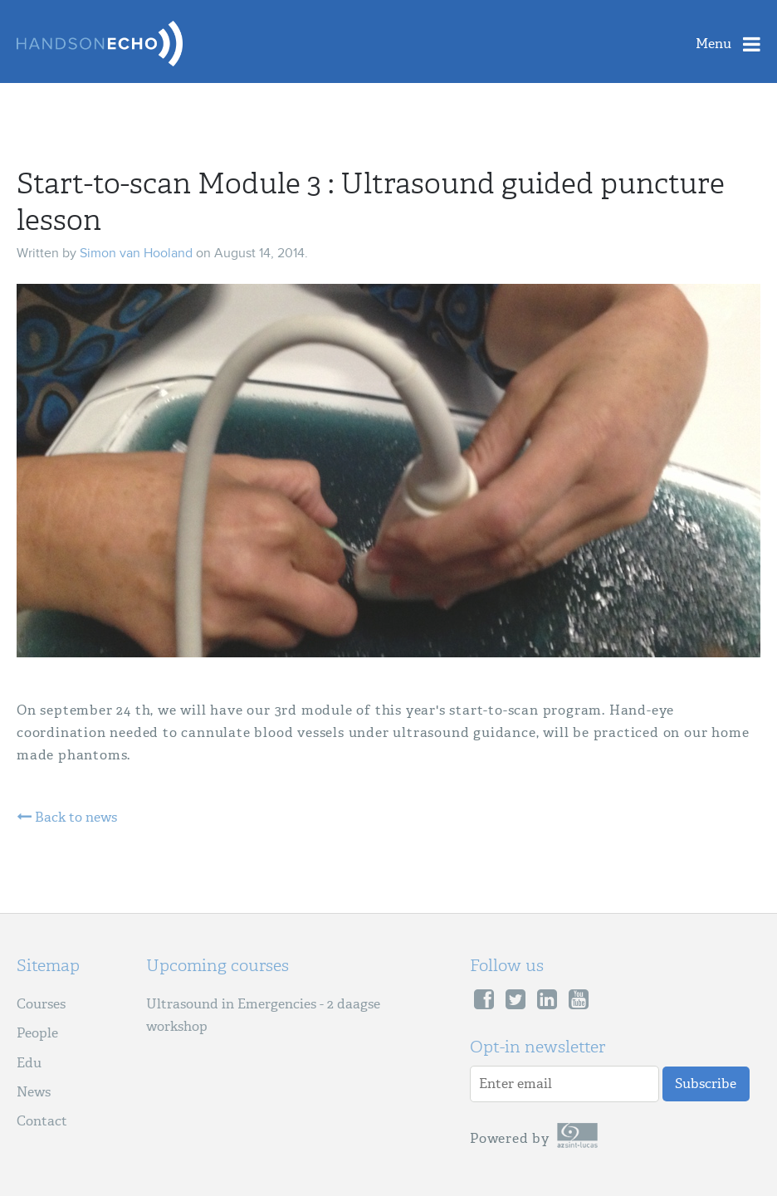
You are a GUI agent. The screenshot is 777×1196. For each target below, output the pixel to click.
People (37, 1033)
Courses (41, 1004)
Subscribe (705, 1083)
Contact (42, 1121)
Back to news (67, 817)
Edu (29, 1063)
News (34, 1092)
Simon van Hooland (136, 253)
